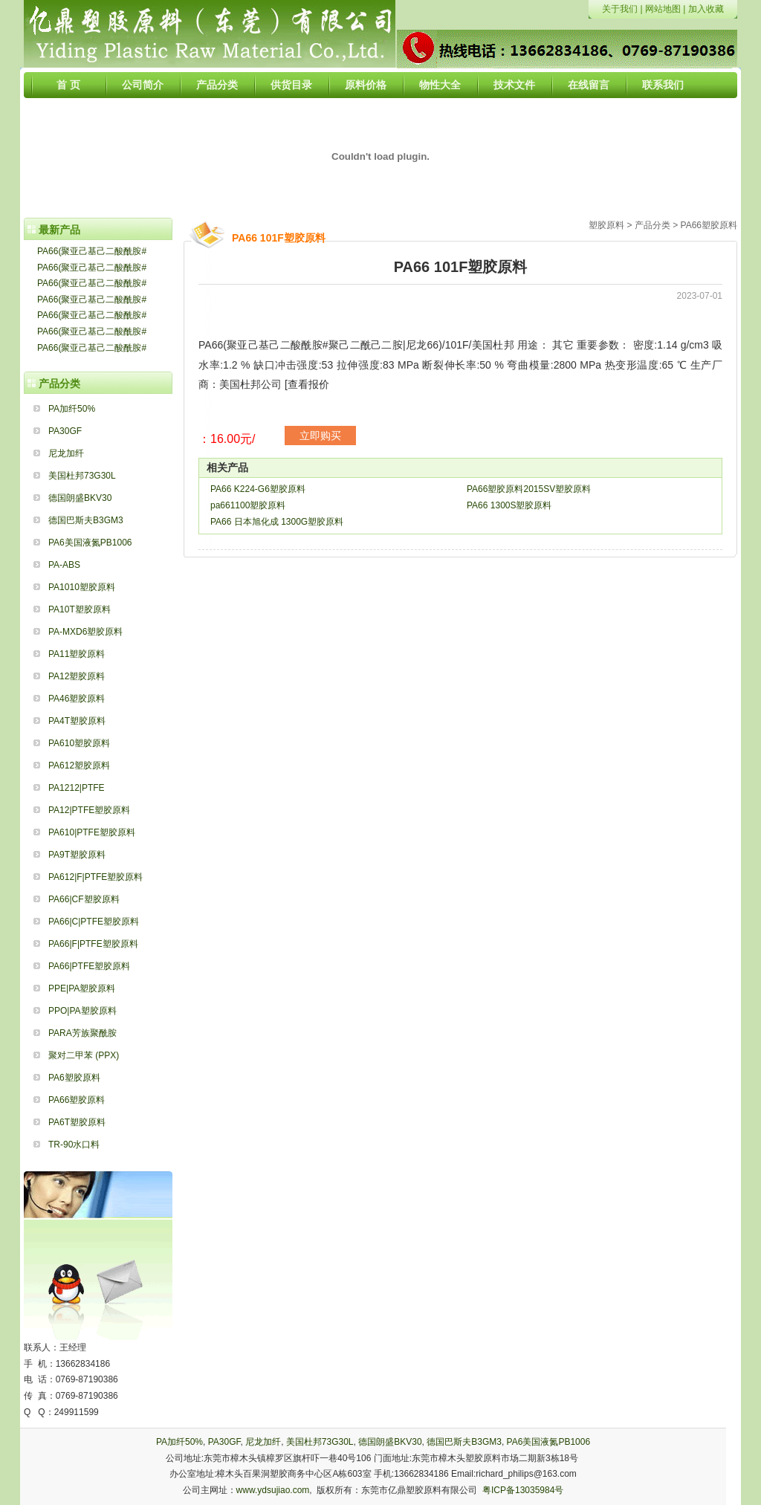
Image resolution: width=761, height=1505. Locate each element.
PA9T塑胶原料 (77, 854)
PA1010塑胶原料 (81, 587)
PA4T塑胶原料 (77, 721)
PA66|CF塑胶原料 (84, 899)
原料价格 (365, 85)
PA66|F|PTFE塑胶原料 (93, 944)
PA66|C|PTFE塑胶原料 (93, 921)
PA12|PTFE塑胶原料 (89, 810)
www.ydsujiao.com (273, 1490)
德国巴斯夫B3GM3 (85, 520)
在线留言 (588, 85)
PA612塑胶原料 (79, 765)
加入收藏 (706, 9)
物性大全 (440, 85)
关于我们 (620, 9)
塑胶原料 (606, 225)
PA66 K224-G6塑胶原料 (257, 489)
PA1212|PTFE (76, 788)
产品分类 (217, 85)
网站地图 (663, 9)
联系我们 (663, 85)
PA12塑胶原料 (76, 676)
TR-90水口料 (74, 1144)
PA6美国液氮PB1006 (90, 542)
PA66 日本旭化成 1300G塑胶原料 (276, 522)
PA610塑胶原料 (79, 743)
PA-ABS (64, 565)
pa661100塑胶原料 (247, 505)
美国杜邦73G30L (82, 475)
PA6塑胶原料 (74, 1077)
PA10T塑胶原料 (79, 609)
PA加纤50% (71, 409)
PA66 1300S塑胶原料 (509, 505)
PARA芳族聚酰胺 (82, 1033)
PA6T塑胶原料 (77, 1122)
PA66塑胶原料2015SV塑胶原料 (529, 489)
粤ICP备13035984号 (522, 1490)
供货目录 (291, 85)
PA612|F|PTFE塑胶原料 (95, 877)
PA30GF (65, 431)
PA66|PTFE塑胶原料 (89, 966)
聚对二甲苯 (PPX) (83, 1055)
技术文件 (514, 85)
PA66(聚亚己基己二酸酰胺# (91, 251)
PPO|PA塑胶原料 (82, 1011)
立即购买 (320, 435)
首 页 (68, 85)
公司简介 (142, 85)
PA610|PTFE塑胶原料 (91, 832)
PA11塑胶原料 (76, 654)
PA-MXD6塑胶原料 (85, 632)
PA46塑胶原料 (76, 698)
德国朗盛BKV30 (79, 498)
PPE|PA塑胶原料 (81, 988)
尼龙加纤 (66, 453)
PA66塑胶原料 (76, 1100)
